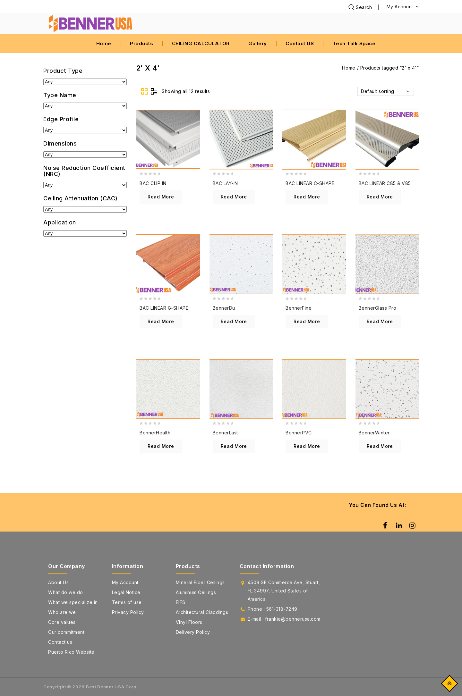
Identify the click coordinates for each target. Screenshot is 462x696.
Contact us (60, 642)
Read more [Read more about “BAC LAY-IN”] (234, 196)
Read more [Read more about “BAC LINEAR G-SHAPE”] (161, 321)
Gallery (257, 43)
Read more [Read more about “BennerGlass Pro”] (380, 321)
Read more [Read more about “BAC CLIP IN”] (161, 196)
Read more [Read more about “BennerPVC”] (307, 446)
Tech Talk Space (354, 43)
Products (141, 43)
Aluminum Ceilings (196, 592)
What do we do (65, 592)
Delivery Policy (193, 632)
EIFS (180, 602)
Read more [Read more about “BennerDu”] (234, 321)
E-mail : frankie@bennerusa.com (284, 619)
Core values (62, 622)
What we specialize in (73, 602)
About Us (58, 582)
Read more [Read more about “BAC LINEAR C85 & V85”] (380, 196)
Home (103, 43)
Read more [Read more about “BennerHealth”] (161, 446)
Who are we (62, 612)
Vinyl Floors (189, 622)
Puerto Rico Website (71, 652)
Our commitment (66, 632)
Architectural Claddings (202, 612)
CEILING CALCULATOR (201, 43)
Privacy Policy (128, 612)
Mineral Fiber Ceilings (200, 582)
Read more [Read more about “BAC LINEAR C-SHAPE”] (307, 196)
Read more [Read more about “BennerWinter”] (380, 446)
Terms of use (127, 602)
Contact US (300, 43)
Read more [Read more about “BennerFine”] (307, 321)
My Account (125, 582)
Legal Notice (126, 592)
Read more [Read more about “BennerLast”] (234, 446)
